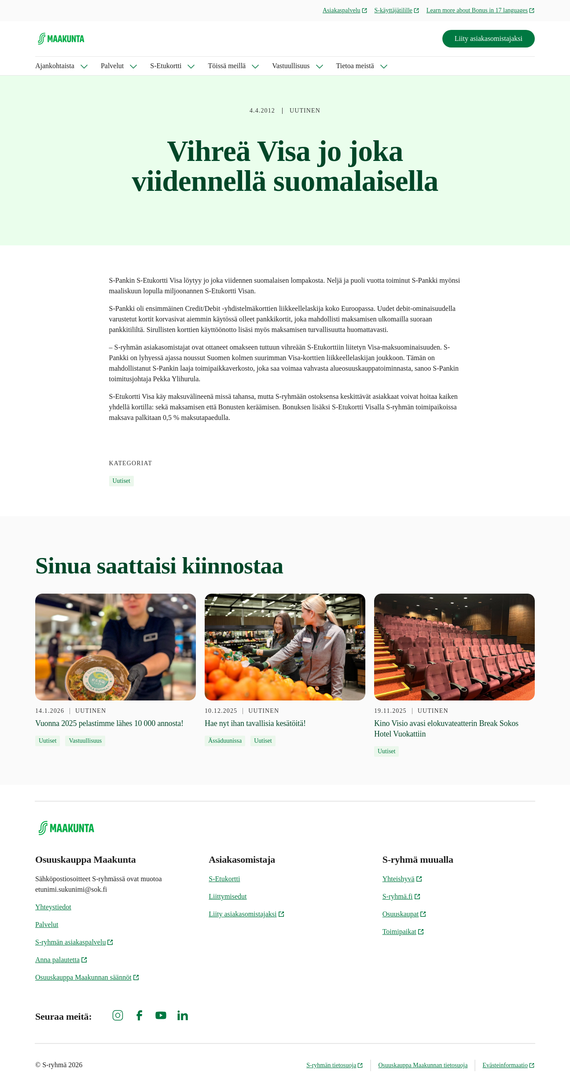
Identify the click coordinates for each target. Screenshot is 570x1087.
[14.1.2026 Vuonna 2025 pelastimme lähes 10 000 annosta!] (115, 670)
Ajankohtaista (54, 65)
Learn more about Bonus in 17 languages (481, 10)
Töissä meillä (227, 65)
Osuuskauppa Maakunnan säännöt (87, 977)
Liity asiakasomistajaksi (488, 38)
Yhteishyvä (402, 879)
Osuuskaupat (404, 914)
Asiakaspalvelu (345, 10)
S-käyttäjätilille (397, 10)
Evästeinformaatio (508, 1065)
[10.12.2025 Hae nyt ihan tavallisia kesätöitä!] (285, 670)
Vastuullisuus (290, 65)
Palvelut (112, 65)
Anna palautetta (61, 959)
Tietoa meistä (355, 65)
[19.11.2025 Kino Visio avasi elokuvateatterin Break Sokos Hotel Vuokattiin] (454, 675)
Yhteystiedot (53, 907)
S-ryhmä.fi (401, 896)
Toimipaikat (403, 931)
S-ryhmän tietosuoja (334, 1065)
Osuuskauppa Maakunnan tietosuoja (422, 1065)
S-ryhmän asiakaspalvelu (74, 942)
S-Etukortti (165, 65)
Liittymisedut (227, 896)
